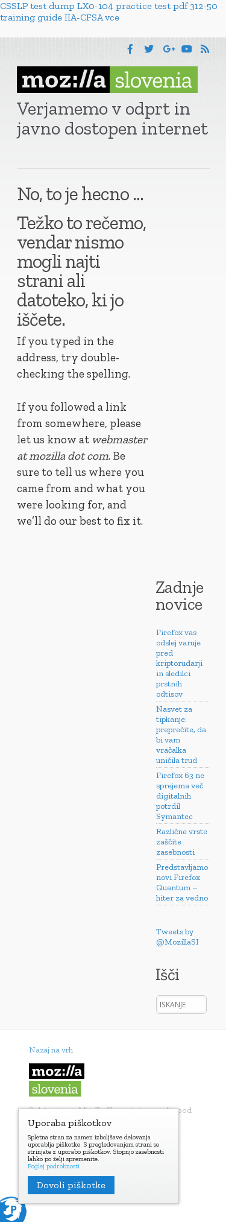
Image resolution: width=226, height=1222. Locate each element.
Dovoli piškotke (71, 1185)
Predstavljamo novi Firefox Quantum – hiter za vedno (182, 882)
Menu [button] (42, 51)
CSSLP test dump (37, 5)
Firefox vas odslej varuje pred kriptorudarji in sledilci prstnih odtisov (179, 663)
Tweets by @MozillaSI (177, 936)
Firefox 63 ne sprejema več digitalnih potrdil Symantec (180, 796)
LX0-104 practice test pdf (132, 5)
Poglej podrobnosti (54, 1166)
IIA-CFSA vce (91, 17)
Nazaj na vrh (51, 1050)
